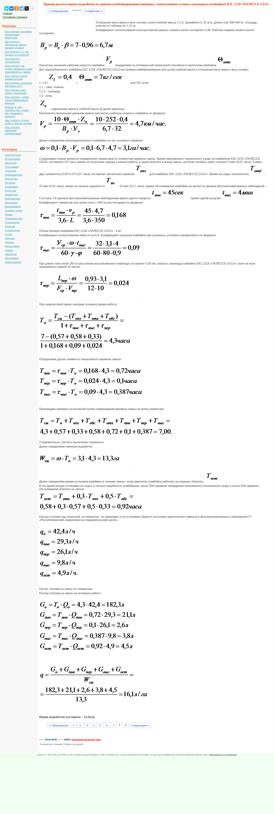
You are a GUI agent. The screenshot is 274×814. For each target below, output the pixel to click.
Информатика (13, 174)
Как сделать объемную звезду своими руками (16, 44)
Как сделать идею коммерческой (16, 77)
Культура (10, 190)
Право (9, 214)
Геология (10, 170)
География (11, 166)
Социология (12, 230)
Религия (10, 226)
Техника (10, 238)
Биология (11, 162)
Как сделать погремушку (12, 60)
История (10, 182)
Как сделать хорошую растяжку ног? (18, 84)
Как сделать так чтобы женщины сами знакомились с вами (18, 68)
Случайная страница (15, 17)
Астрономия (12, 158)
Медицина (11, 202)
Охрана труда (13, 210)
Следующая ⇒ (94, 10)
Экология (11, 254)
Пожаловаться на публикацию (223, 755)
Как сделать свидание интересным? (13, 130)
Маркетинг (11, 194)
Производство (14, 218)
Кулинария (11, 186)
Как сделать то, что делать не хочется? (17, 53)
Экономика (12, 258)
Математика (12, 198)
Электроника (13, 262)
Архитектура (13, 154)
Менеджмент (13, 206)
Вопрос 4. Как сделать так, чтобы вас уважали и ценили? (17, 112)
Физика (9, 242)
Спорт (8, 234)
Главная (7, 13)
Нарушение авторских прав (86, 739)
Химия (9, 250)
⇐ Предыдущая (58, 10)
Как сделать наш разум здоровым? (16, 91)
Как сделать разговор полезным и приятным (18, 34)
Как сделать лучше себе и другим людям (18, 122)
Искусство (11, 178)
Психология (12, 222)
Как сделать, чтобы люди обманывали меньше (17, 100)
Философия (12, 246)
